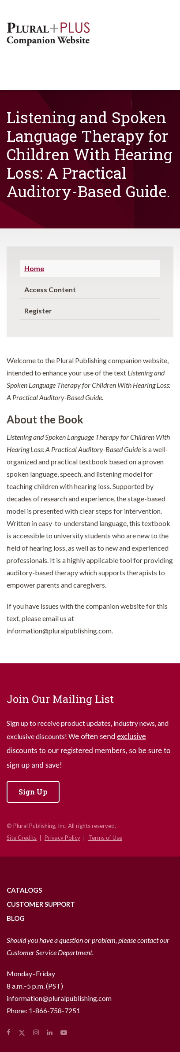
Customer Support (41, 904)
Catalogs (24, 890)
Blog (16, 918)
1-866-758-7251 (54, 1010)
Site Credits (22, 837)
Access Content (50, 289)
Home (34, 268)
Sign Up (33, 791)
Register (38, 310)
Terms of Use (105, 837)
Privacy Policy (62, 837)
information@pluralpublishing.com (59, 998)
